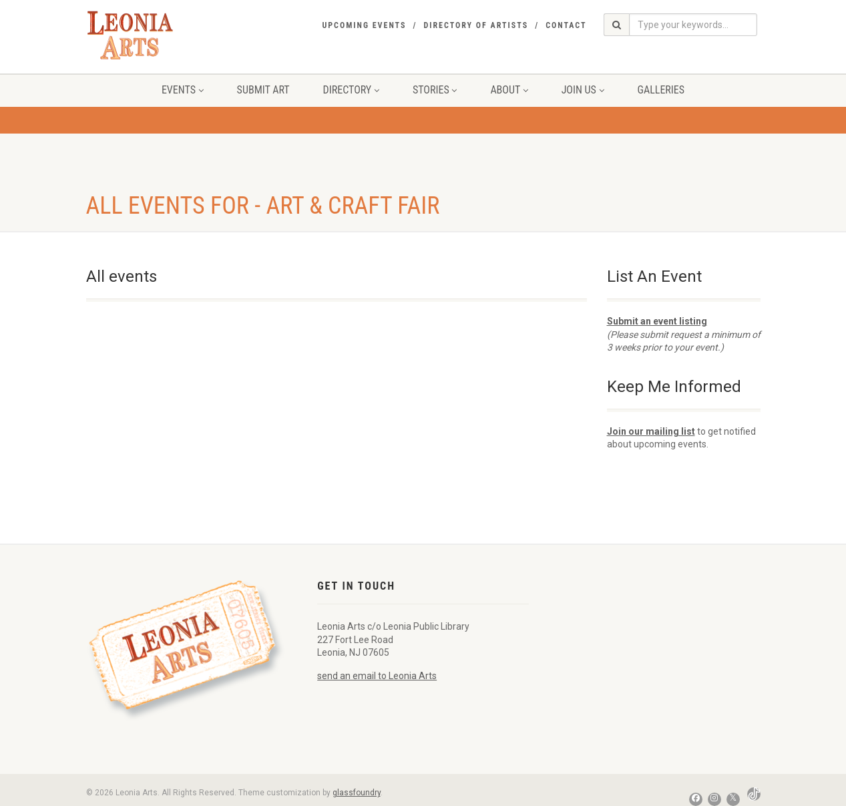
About (508, 89)
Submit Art (263, 89)
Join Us (583, 89)
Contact (566, 25)
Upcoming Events (364, 25)
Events (183, 89)
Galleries (661, 89)
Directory (351, 89)
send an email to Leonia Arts (377, 675)
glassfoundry (357, 792)
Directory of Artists (475, 25)
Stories (435, 89)
